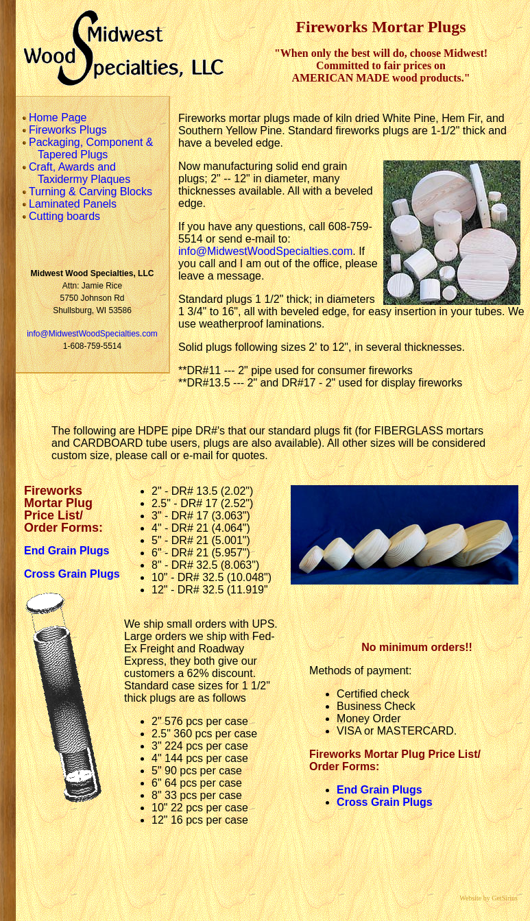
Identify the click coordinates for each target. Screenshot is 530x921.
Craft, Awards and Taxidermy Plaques (76, 173)
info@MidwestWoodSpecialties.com (92, 334)
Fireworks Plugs (64, 130)
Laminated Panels (69, 204)
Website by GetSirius (492, 898)
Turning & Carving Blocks (87, 191)
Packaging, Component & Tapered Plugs (87, 148)
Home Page (54, 117)
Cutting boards (61, 216)
